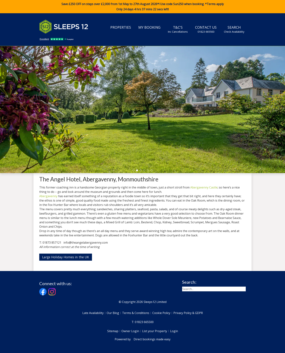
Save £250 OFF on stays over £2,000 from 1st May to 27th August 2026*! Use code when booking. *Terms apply (142, 6)
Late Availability (93, 313)
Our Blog (113, 313)
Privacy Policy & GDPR (188, 313)
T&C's (178, 29)
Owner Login (130, 331)
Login (174, 331)
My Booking (149, 27)
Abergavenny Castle (204, 187)
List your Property (154, 331)
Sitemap (112, 331)
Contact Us (206, 29)
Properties (120, 27)
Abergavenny (48, 196)
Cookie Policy (161, 313)
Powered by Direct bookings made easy (142, 339)
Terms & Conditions (135, 313)
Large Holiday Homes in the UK (65, 257)
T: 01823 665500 (143, 322)
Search (234, 29)
